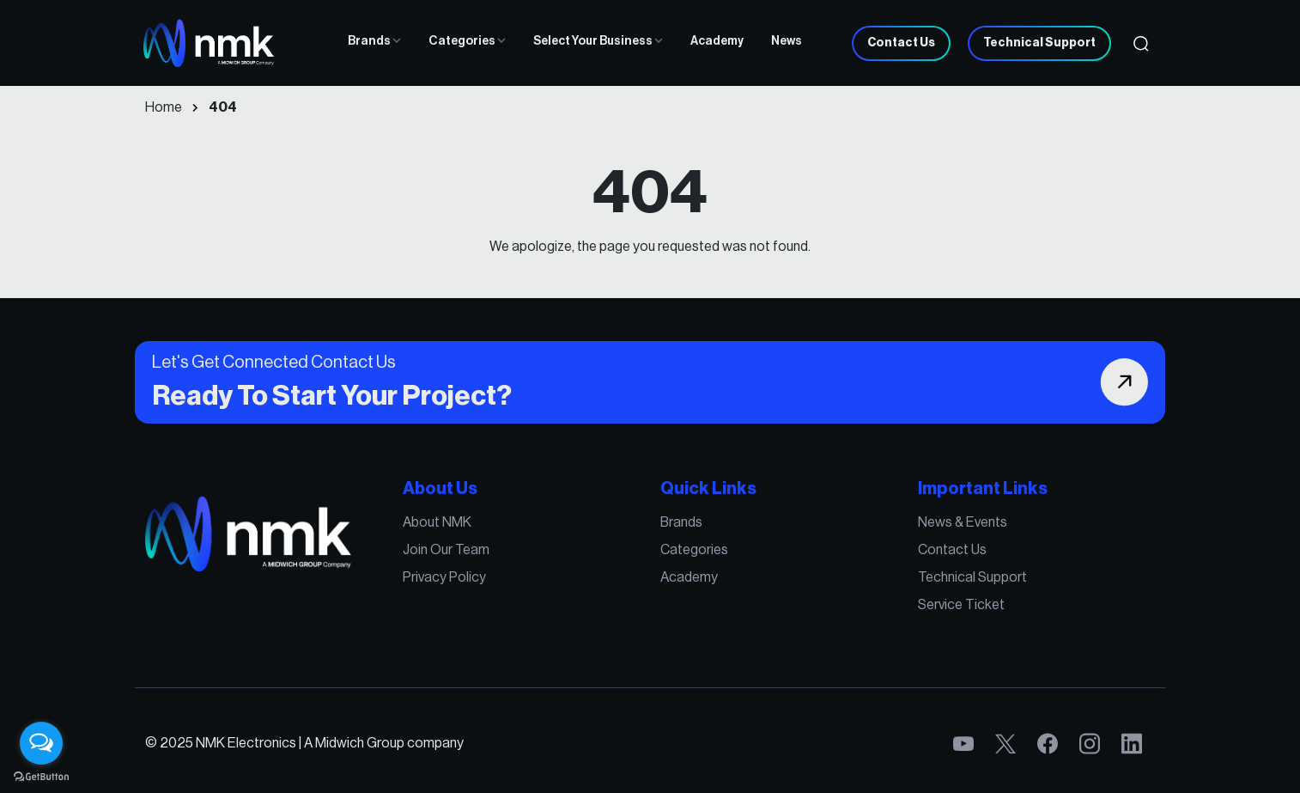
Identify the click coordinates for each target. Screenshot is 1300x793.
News (786, 41)
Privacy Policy (444, 577)
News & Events (962, 522)
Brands (374, 41)
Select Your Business (598, 41)
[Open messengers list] (41, 743)
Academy (717, 41)
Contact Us (901, 43)
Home (163, 107)
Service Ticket (961, 605)
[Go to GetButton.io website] (41, 776)
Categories (467, 41)
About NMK (437, 522)
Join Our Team (446, 550)
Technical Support (1039, 43)
